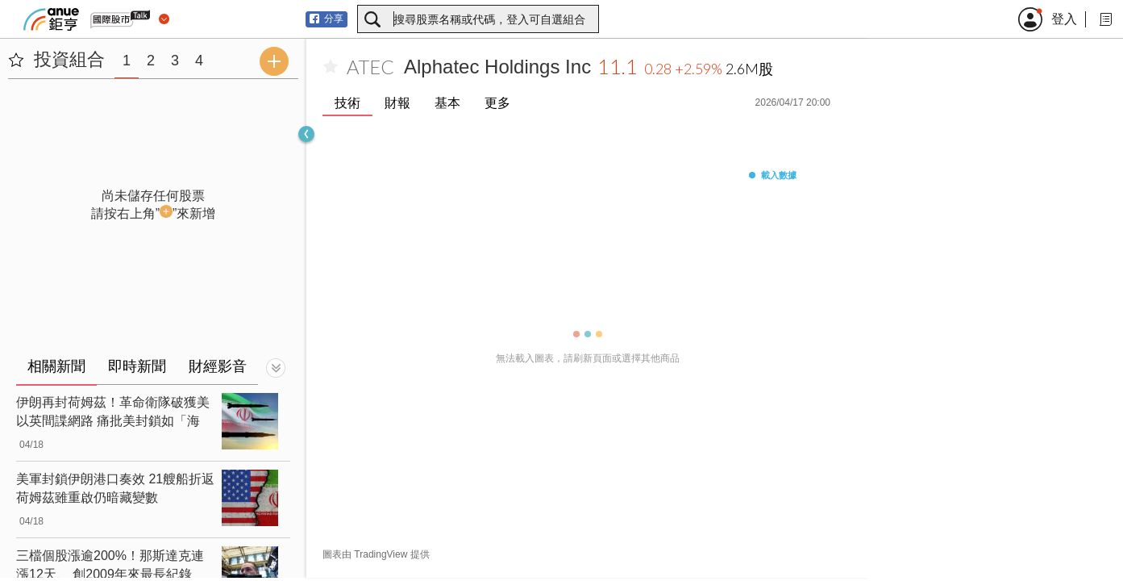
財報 (397, 103)
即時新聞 (137, 366)
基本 (447, 103)
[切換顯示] (275, 368)
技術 (347, 103)
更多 (497, 103)
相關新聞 (56, 366)
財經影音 (218, 366)
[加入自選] (330, 67)
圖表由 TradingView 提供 (376, 554)
